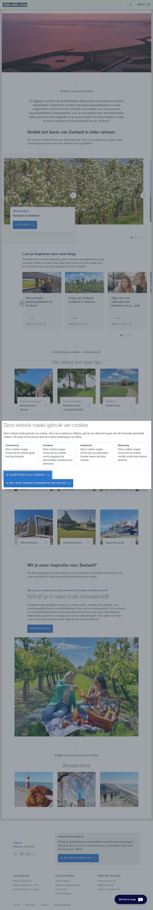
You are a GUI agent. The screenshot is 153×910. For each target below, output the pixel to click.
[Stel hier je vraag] (131, 899)
